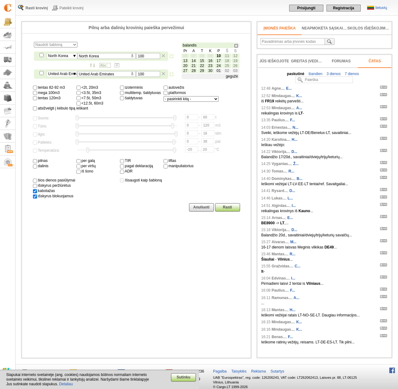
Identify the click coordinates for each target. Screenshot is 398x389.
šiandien (315, 74)
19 (235, 61)
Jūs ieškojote (274, 61)
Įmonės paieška (280, 28)
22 (202, 66)
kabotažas (44, 191)
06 (185, 56)
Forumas (341, 61)
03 (235, 71)
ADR (126, 171)
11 (227, 56)
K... (299, 96)
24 (219, 66)
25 (227, 66)
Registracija (343, 8)
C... (297, 266)
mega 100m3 (46, 93)
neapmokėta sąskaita (325, 28)
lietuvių (381, 8)
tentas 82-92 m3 (49, 87)
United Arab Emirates (62, 74)
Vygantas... (281, 164)
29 (202, 71)
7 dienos (351, 74)
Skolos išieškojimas (369, 28)
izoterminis (131, 87)
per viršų (86, 166)
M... (293, 242)
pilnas (40, 161)
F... (292, 120)
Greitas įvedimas (308, 61)
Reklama (258, 371)
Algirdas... (280, 205)
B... (300, 179)
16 (210, 61)
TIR (125, 161)
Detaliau (66, 384)
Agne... (277, 88)
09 (210, 56)
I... (294, 205)
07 (194, 56)
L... (290, 198)
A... (299, 108)
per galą (85, 161)
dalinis (41, 166)
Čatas (374, 61)
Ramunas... (281, 298)
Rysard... (279, 191)
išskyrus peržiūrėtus (52, 185)
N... (295, 127)
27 (185, 71)
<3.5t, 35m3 (88, 93)
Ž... (295, 164)
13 (185, 61)
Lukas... (278, 198)
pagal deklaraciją (136, 166)
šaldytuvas (131, 98)
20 (185, 66)
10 (219, 56)
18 (227, 61)
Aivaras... (279, 242)
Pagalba (220, 371)
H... (295, 139)
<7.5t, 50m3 (88, 98)
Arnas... (278, 218)
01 (219, 71)
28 (194, 71)
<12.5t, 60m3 (90, 103)
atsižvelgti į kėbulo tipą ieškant (60, 108)
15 (202, 61)
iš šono (84, 171)
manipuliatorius (179, 166)
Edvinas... (280, 278)
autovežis (174, 87)
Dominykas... (282, 179)
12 (235, 56)
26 (235, 66)
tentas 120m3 (47, 98)
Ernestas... (280, 127)
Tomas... (278, 171)
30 (210, 71)
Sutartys (277, 371)
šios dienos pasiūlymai (54, 180)
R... (291, 171)
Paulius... (279, 120)
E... (289, 88)
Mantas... (279, 254)
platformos (175, 93)
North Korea (58, 56)
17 (219, 61)
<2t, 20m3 (87, 87)
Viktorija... (280, 152)
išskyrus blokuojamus (53, 196)
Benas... (278, 337)
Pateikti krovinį (71, 8)
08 (202, 56)
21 (194, 66)
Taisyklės (239, 371)
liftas (170, 161)
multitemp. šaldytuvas (140, 93)
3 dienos (333, 74)
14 (194, 61)
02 (227, 71)
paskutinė (295, 74)
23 (210, 66)
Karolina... (280, 139)
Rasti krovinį (36, 8)
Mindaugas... (282, 96)
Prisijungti (306, 8)
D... (294, 152)
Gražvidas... (281, 266)
